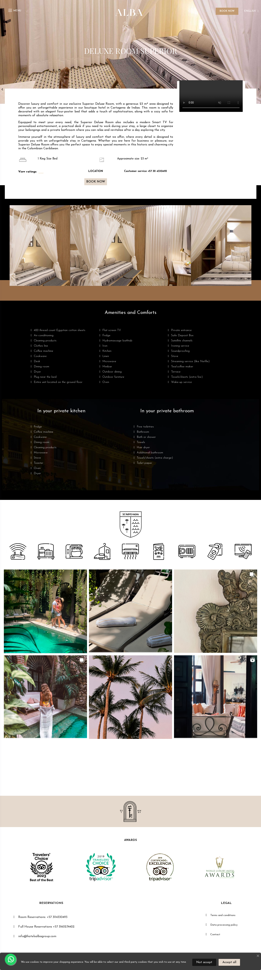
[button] (95, 181)
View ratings (27, 171)
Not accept (204, 962)
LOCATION (95, 171)
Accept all (229, 962)
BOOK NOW (227, 11)
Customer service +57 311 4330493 (145, 171)
